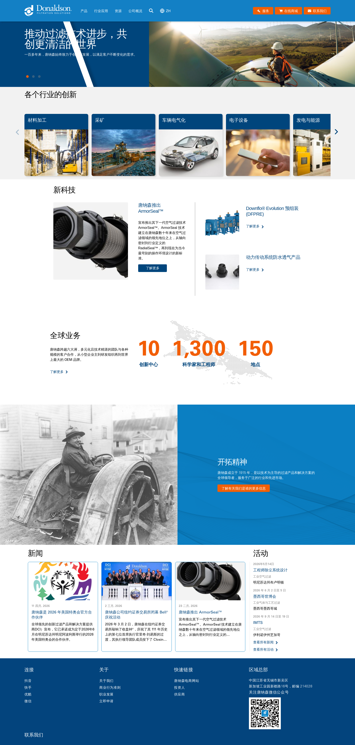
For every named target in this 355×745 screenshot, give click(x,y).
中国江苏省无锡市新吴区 (268, 680)
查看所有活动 (263, 649)
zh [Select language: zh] (165, 10)
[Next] (338, 134)
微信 (28, 701)
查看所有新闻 (263, 642)
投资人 (179, 687)
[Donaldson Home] (50, 10)
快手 (28, 687)
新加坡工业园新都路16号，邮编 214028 (280, 686)
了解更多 (152, 268)
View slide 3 (39, 76)
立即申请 (106, 701)
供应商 (179, 694)
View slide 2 (33, 76)
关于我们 (106, 680)
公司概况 (135, 11)
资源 (118, 11)
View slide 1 (27, 76)
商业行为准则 (110, 687)
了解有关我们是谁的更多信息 (244, 488)
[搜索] (151, 10)
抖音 (28, 680)
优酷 (28, 694)
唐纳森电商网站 (186, 680)
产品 (84, 11)
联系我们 (33, 735)
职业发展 (106, 694)
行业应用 (101, 11)
